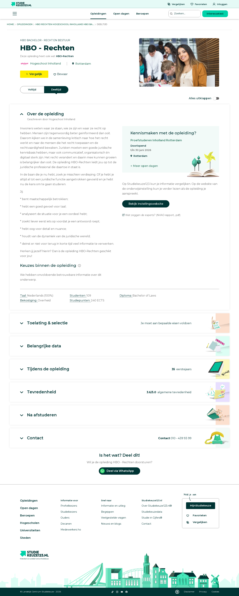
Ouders (65, 517)
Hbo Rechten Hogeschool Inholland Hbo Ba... (64, 24)
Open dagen (121, 13)
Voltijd (32, 89)
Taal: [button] (23, 295)
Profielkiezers (69, 505)
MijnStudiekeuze (200, 505)
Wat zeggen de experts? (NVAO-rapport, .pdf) (151, 215)
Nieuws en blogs (111, 523)
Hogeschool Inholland (45, 63)
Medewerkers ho (71, 529)
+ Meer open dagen (144, 166)
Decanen (66, 523)
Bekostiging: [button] (29, 300)
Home (10, 24)
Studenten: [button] (78, 295)
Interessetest (215, 13)
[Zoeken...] (184, 13)
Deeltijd (56, 89)
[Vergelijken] (176, 4)
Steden (25, 537)
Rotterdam (83, 63)
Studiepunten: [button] (80, 300)
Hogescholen (29, 523)
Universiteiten (30, 530)
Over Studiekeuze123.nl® (157, 505)
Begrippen (107, 511)
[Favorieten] (199, 4)
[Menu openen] (14, 13)
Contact (146, 523)
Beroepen (142, 13)
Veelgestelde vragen (113, 517)
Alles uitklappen (204, 98)
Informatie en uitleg (113, 505)
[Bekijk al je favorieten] (196, 515)
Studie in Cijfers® (152, 517)
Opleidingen (98, 13)
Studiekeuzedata (152, 511)
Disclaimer (189, 591)
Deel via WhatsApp (117, 471)
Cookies (215, 591)
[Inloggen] (220, 4)
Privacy (203, 591)
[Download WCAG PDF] (177, 592)
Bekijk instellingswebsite (145, 203)
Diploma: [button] (126, 295)
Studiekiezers (69, 511)
